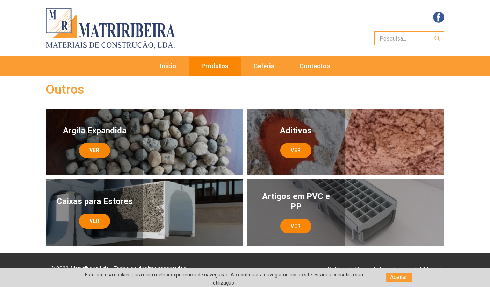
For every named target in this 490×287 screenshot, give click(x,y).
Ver (94, 150)
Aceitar (398, 277)
